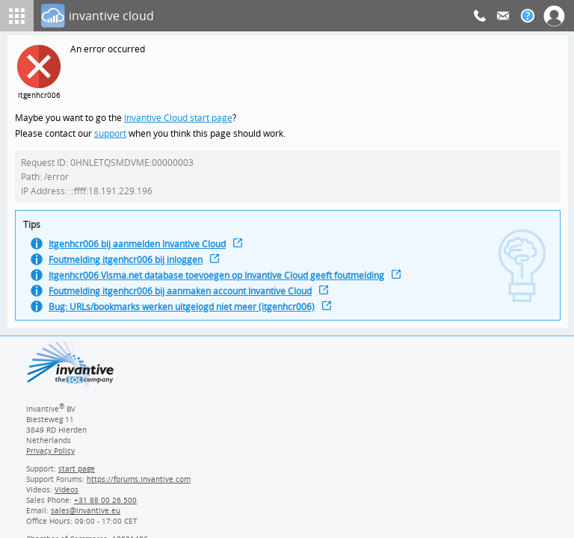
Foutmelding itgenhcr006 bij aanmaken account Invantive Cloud (186, 298)
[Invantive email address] (83, 515)
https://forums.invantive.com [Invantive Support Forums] (139, 484)
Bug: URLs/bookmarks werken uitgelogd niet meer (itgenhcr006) (187, 315)
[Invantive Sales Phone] (103, 505)
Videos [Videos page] (66, 494)
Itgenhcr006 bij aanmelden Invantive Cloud (141, 249)
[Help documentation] (527, 15)
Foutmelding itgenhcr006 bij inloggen (129, 265)
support (110, 135)
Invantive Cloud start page (180, 118)
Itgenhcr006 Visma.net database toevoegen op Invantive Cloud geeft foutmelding (223, 282)
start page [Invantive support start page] (77, 474)
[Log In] (257, 16)
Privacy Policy (50, 456)
